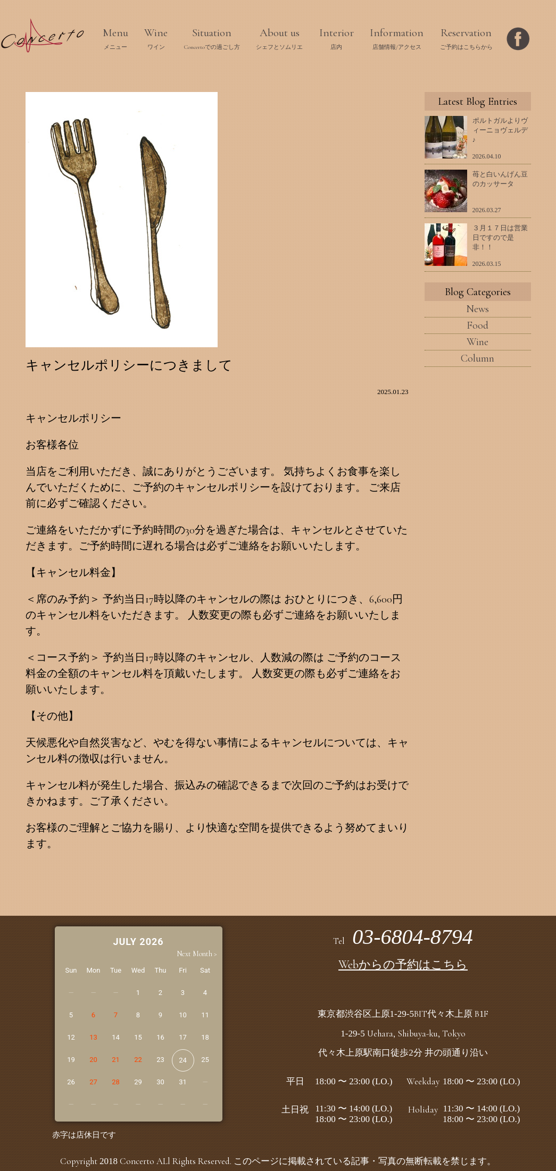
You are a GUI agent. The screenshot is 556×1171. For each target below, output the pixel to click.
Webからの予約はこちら (403, 965)
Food (477, 325)
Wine (477, 342)
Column (477, 358)
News (477, 309)
